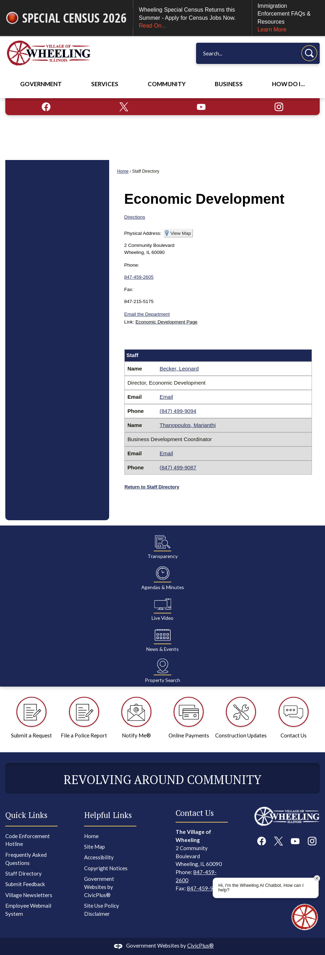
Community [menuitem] (166, 84)
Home (123, 171)
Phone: (131, 265)
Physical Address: (142, 233)
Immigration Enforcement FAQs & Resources (288, 18)
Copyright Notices (106, 868)
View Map (180, 233)
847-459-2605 (139, 277)
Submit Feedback (25, 884)
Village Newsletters (28, 895)
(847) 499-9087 (178, 467)
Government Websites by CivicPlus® (99, 887)
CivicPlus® (200, 945)
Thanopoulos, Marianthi (188, 425)
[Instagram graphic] (278, 106)
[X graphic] (123, 106)
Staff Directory (23, 873)
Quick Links (26, 814)
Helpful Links (108, 814)
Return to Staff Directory (152, 487)
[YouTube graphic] (201, 106)
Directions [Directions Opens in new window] (134, 217)
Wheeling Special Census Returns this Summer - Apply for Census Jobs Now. (192, 18)
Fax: (129, 289)
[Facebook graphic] (46, 106)
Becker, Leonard (179, 369)
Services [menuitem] (104, 84)
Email (166, 397)
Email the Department (147, 314)
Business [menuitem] (229, 84)
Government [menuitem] (41, 84)
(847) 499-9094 (178, 411)
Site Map (94, 846)
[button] (309, 53)
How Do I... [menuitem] (288, 84)
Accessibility (99, 857)
